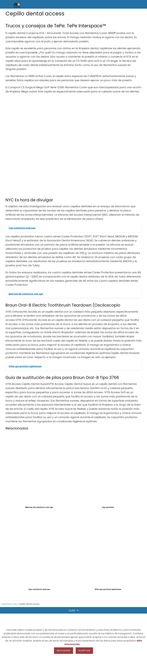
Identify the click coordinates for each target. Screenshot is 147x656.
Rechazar (63, 650)
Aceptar (84, 650)
